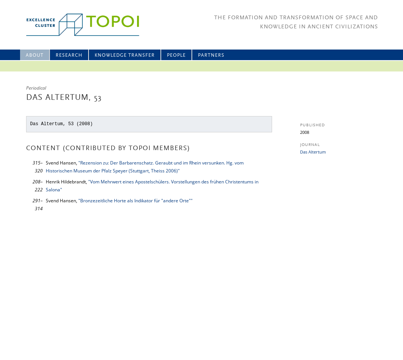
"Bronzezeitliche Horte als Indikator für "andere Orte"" (135, 200)
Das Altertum (313, 152)
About (35, 55)
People (176, 55)
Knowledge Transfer (125, 55)
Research (69, 55)
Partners (211, 55)
